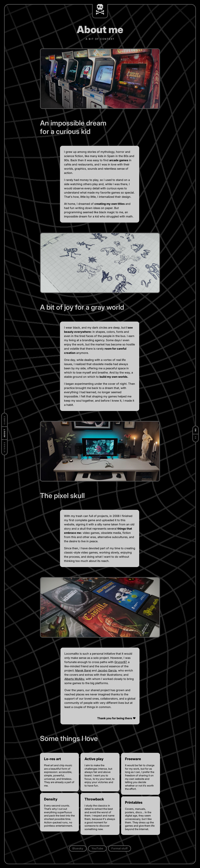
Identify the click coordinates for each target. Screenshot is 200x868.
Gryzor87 (120, 662)
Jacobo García (107, 670)
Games (4, 420)
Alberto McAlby (74, 679)
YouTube (97, 848)
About (4, 433)
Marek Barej (83, 670)
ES (195, 437)
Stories (4, 447)
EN (195, 430)
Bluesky (77, 848)
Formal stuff (119, 848)
